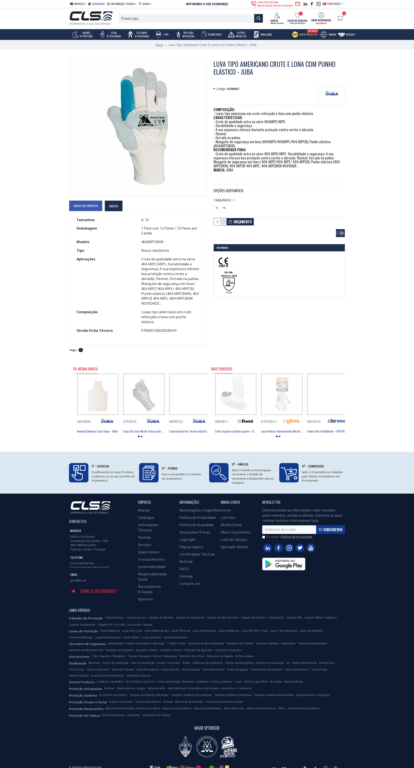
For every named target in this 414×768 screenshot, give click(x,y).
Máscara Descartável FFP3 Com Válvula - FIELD (278, 426)
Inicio (159, 45)
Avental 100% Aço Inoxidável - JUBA (93, 426)
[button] (139, 431)
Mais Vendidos (221, 363)
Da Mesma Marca (85, 363)
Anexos (113, 206)
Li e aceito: (287, 532)
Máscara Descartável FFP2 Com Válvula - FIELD (324, 426)
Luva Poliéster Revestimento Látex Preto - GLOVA (232, 426)
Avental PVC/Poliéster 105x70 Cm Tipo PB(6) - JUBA (140, 426)
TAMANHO (222, 194)
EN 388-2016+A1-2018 (229, 273)
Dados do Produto (86, 205)
